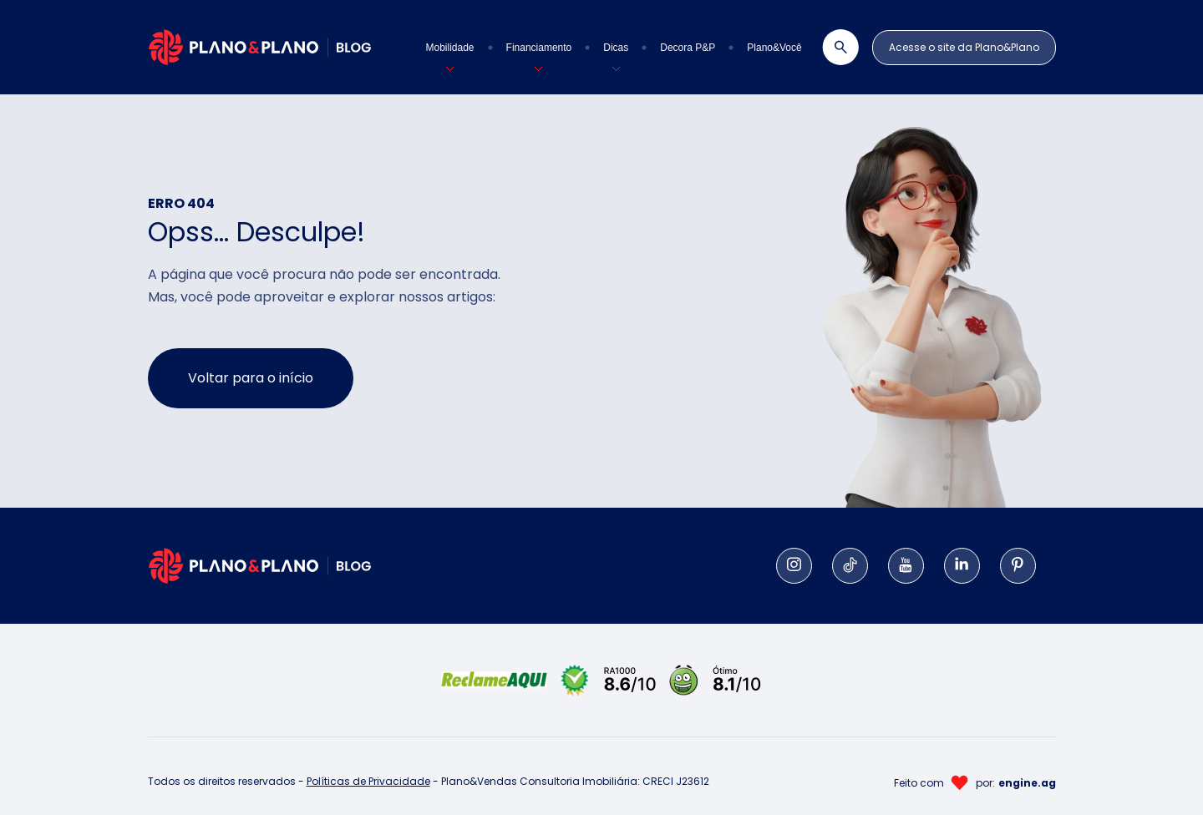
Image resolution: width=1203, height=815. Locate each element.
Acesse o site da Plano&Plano (964, 47)
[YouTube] (906, 566)
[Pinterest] (1018, 566)
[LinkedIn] (962, 566)
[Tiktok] (850, 566)
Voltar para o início (250, 377)
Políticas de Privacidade (368, 781)
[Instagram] (794, 566)
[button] (450, 47)
